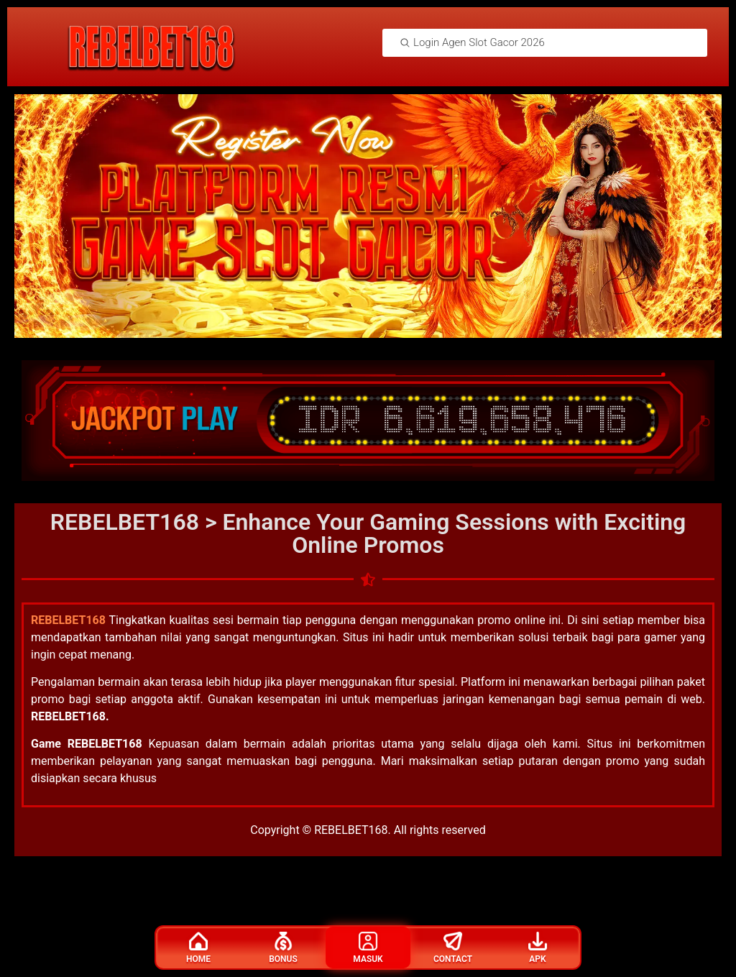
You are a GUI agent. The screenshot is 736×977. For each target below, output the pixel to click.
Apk (537, 948)
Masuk (367, 948)
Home (198, 948)
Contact (452, 948)
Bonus (283, 948)
